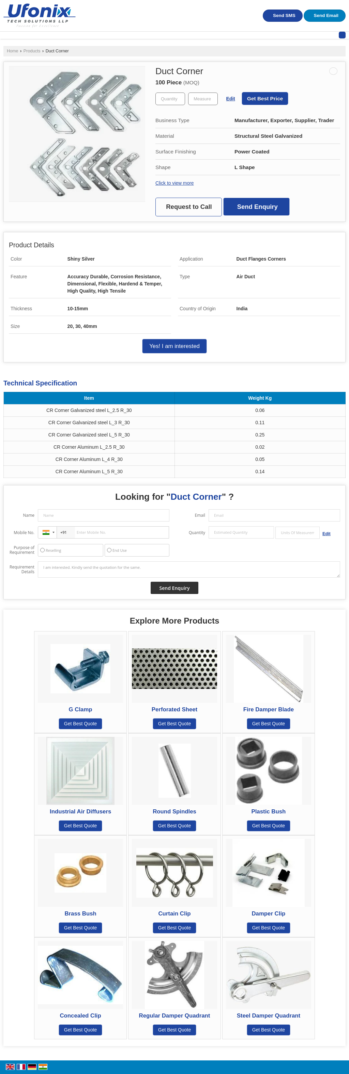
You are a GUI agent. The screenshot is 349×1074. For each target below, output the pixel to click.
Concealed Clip (80, 1015)
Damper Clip (268, 913)
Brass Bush (80, 913)
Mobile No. (24, 532)
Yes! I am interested (174, 346)
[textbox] (203, 99)
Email (200, 515)
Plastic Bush (269, 811)
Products (32, 51)
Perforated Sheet (174, 709)
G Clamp (80, 709)
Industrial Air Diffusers (80, 811)
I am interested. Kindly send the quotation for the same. (189, 569)
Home (12, 51)
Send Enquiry (257, 206)
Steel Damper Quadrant (269, 1015)
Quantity (197, 532)
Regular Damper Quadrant (174, 1015)
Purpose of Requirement (22, 550)
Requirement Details (22, 569)
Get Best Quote (80, 723)
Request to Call (189, 206)
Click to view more (174, 183)
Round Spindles (174, 811)
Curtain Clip (174, 913)
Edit (230, 98)
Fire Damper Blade (268, 709)
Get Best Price (265, 98)
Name (28, 515)
